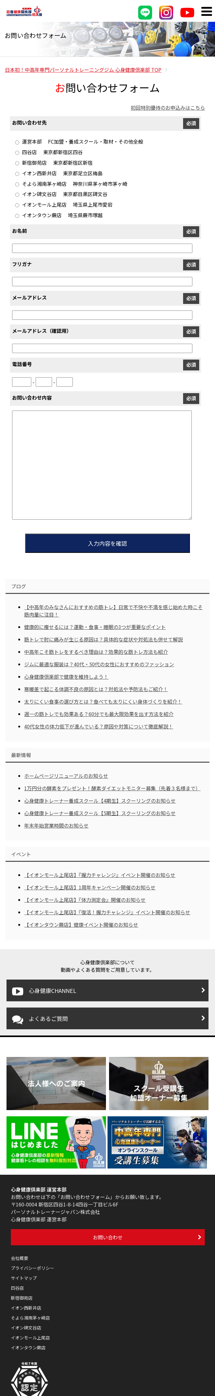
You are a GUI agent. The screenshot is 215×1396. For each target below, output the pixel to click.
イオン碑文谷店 (26, 1328)
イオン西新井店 (26, 1308)
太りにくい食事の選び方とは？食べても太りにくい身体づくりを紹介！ (103, 701)
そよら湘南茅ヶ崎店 (30, 1318)
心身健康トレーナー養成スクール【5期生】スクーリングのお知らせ (100, 813)
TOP (83, 69)
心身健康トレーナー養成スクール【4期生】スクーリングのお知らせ (100, 800)
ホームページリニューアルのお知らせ (66, 775)
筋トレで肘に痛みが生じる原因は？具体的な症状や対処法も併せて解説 (103, 639)
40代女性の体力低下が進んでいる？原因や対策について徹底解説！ (98, 726)
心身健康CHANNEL (44, 991)
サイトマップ (24, 1278)
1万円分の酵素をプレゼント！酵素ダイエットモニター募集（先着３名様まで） (112, 788)
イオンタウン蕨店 (28, 1347)
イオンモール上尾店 (30, 1337)
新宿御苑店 (22, 1298)
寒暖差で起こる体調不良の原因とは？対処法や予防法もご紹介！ (96, 689)
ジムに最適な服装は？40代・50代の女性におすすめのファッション (99, 664)
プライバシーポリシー (32, 1268)
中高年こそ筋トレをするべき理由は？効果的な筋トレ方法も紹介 (96, 651)
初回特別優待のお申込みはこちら (168, 107)
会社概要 (19, 1258)
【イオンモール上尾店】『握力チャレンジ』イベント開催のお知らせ (99, 875)
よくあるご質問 (40, 1019)
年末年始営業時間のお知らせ (56, 825)
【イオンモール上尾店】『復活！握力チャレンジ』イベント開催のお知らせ (107, 912)
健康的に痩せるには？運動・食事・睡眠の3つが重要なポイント (95, 627)
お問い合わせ (108, 1237)
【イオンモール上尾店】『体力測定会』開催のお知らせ (85, 899)
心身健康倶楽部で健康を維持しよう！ (66, 676)
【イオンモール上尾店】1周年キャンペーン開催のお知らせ (90, 887)
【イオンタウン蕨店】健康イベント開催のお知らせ (81, 924)
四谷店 (17, 1288)
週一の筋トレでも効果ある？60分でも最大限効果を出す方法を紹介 (98, 714)
